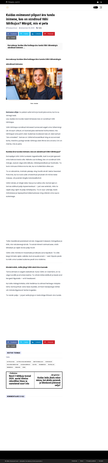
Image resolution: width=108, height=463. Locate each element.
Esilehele (74, 461)
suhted (34, 364)
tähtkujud (51, 364)
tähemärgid (42, 364)
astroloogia (10, 361)
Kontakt (101, 461)
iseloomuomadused (12, 364)
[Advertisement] (34, 219)
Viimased (17, 367)
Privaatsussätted (91, 461)
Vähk (40, 28)
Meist (81, 461)
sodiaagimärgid (25, 364)
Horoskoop (48, 361)
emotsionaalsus (38, 361)
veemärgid (10, 367)
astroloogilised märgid (24, 361)
